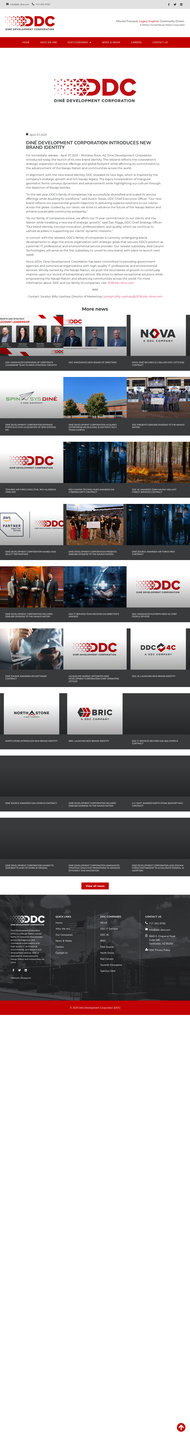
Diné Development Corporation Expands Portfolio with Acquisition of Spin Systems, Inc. (30, 427)
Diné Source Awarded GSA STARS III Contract (31, 803)
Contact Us (62, 893)
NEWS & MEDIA (111, 42)
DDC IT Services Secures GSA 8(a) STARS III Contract (155, 742)
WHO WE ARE (48, 42)
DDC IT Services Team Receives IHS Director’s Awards (94, 615)
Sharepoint (26, 918)
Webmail (15, 918)
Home (59, 863)
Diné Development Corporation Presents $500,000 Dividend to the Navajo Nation (93, 553)
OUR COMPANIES (79, 42)
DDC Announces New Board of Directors (92, 362)
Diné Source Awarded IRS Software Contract (26, 677)
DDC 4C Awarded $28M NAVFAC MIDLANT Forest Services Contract (154, 490)
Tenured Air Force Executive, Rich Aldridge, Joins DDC (30, 490)
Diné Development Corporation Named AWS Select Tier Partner (30, 553)
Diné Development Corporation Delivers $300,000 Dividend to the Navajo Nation (29, 615)
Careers (60, 887)
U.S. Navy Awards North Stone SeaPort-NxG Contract (157, 804)
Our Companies (64, 875)
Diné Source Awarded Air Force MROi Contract (153, 553)
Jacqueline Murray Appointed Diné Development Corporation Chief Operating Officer (94, 679)
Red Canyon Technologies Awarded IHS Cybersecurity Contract (91, 490)
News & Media (64, 881)
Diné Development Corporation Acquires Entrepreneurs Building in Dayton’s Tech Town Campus (93, 427)
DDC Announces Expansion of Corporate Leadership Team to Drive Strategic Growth (31, 363)
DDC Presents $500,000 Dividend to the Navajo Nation (158, 426)
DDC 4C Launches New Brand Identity (153, 676)
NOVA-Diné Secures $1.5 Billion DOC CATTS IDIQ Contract (158, 363)
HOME (26, 42)
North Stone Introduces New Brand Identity (31, 741)
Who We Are (63, 869)
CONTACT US (160, 42)
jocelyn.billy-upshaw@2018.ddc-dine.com (133, 296)
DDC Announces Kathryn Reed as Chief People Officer (154, 615)
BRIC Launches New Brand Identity (89, 741)
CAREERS (136, 42)
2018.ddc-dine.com (120, 283)
